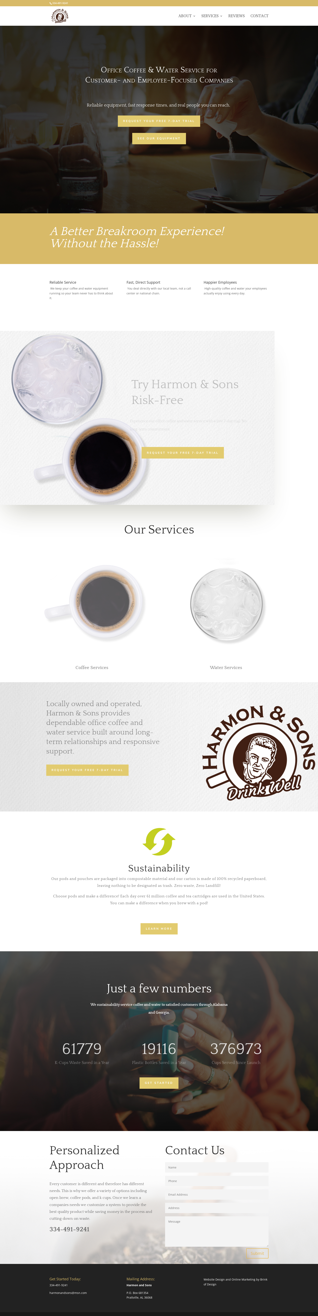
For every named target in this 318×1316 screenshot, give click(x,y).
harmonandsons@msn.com (68, 1293)
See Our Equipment (159, 138)
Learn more (159, 928)
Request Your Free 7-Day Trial (159, 121)
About (185, 16)
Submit (257, 1253)
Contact (259, 16)
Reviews (236, 16)
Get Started (159, 1083)
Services (210, 16)
